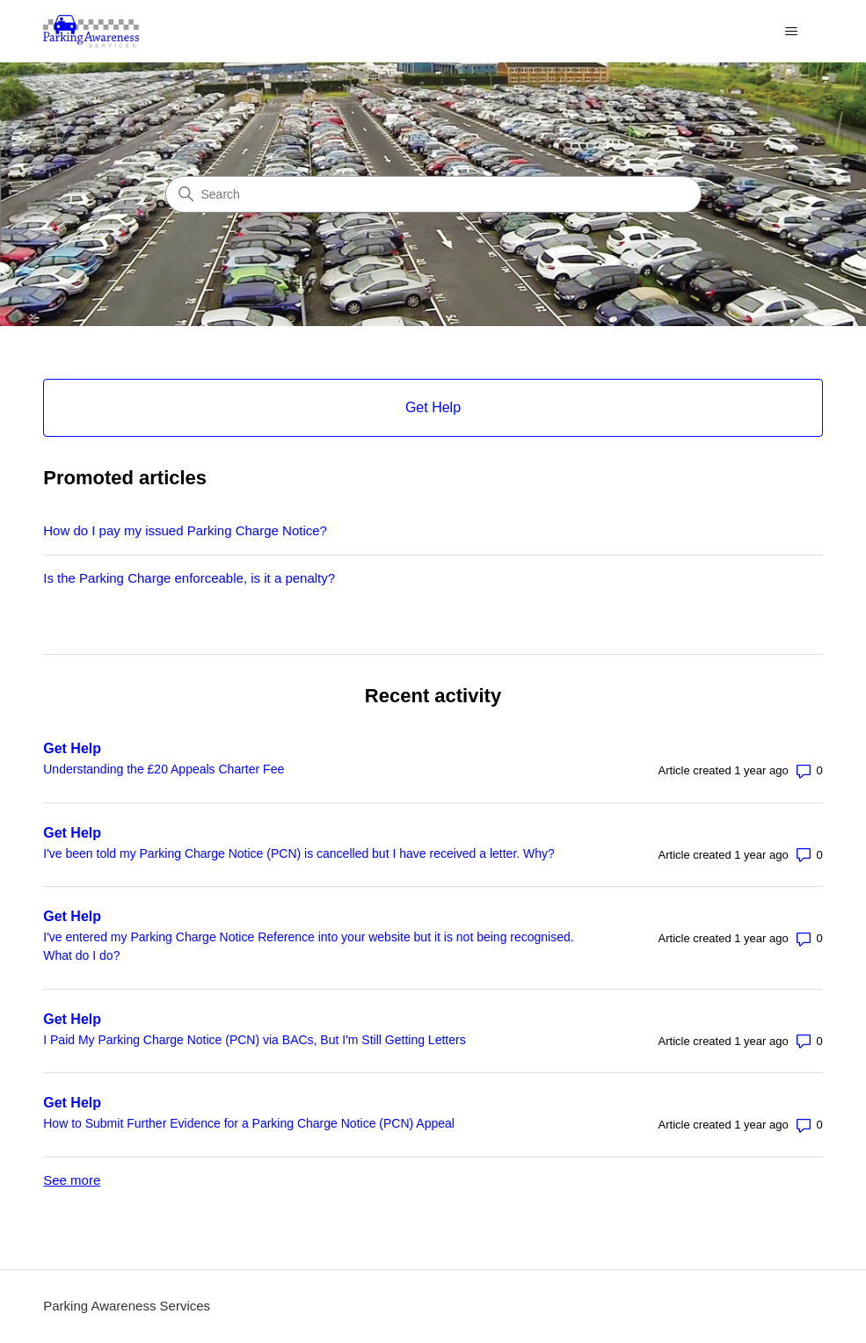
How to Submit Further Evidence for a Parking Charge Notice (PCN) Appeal (249, 1123)
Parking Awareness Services (126, 1305)
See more (71, 1179)
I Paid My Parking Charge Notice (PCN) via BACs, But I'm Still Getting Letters (254, 1040)
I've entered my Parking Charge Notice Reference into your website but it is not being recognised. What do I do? (308, 946)
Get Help (72, 748)
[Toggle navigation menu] (791, 32)
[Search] (433, 194)
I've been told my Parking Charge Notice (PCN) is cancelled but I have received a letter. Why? (299, 853)
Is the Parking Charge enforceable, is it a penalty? (189, 577)
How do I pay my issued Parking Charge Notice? (185, 530)
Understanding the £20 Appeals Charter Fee (163, 769)
